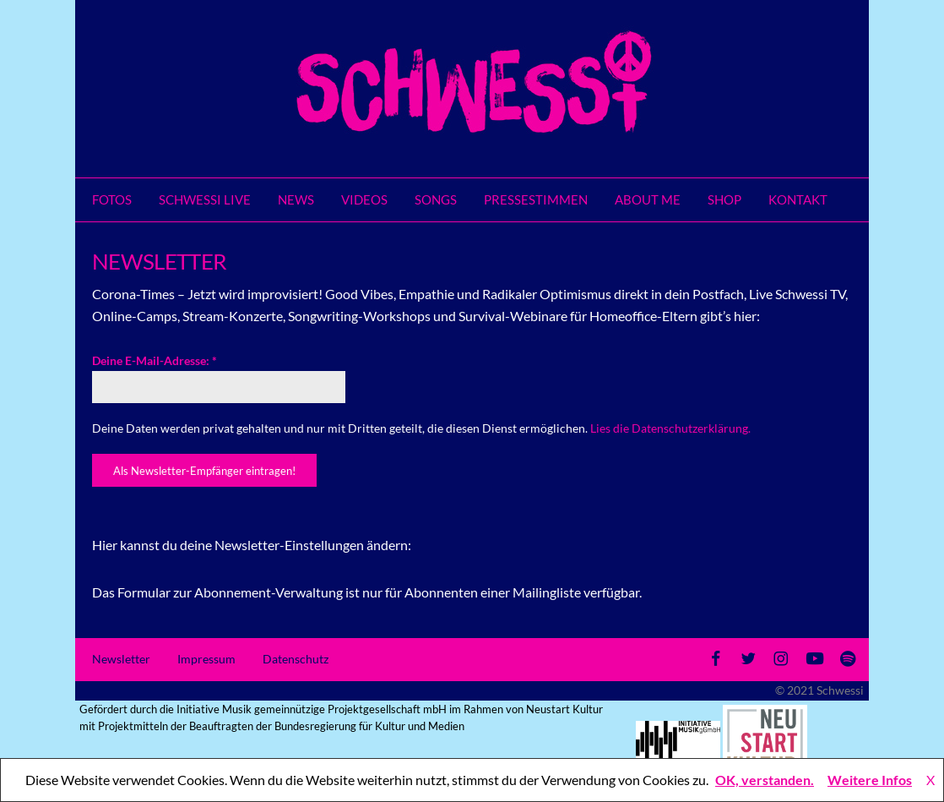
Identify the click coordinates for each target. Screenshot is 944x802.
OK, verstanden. (764, 780)
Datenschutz (295, 659)
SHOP (724, 199)
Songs (436, 199)
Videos (364, 199)
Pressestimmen (536, 199)
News (296, 199)
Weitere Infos (869, 780)
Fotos (112, 199)
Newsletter (121, 659)
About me (648, 199)
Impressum (206, 659)
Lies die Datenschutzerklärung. (670, 428)
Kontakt (797, 199)
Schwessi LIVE (205, 199)
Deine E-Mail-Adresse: (154, 360)
